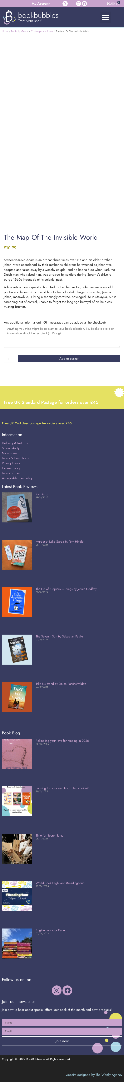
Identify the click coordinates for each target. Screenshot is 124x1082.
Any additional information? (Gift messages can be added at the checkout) (55, 322)
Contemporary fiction (42, 31)
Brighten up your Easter (51, 930)
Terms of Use (11, 473)
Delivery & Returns (15, 443)
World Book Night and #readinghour (60, 883)
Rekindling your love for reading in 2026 (62, 740)
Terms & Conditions (15, 458)
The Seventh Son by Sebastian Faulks (59, 636)
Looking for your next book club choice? (62, 788)
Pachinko (41, 494)
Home (5, 31)
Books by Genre (19, 31)
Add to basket (68, 358)
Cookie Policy (11, 468)
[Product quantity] (9, 359)
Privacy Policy (11, 463)
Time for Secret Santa (49, 835)
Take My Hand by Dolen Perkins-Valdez (61, 684)
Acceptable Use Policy (17, 478)
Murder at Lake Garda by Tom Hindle (59, 541)
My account (9, 453)
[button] (65, 3)
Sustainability (10, 448)
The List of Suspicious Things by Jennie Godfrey (66, 589)
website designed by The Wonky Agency (94, 1074)
